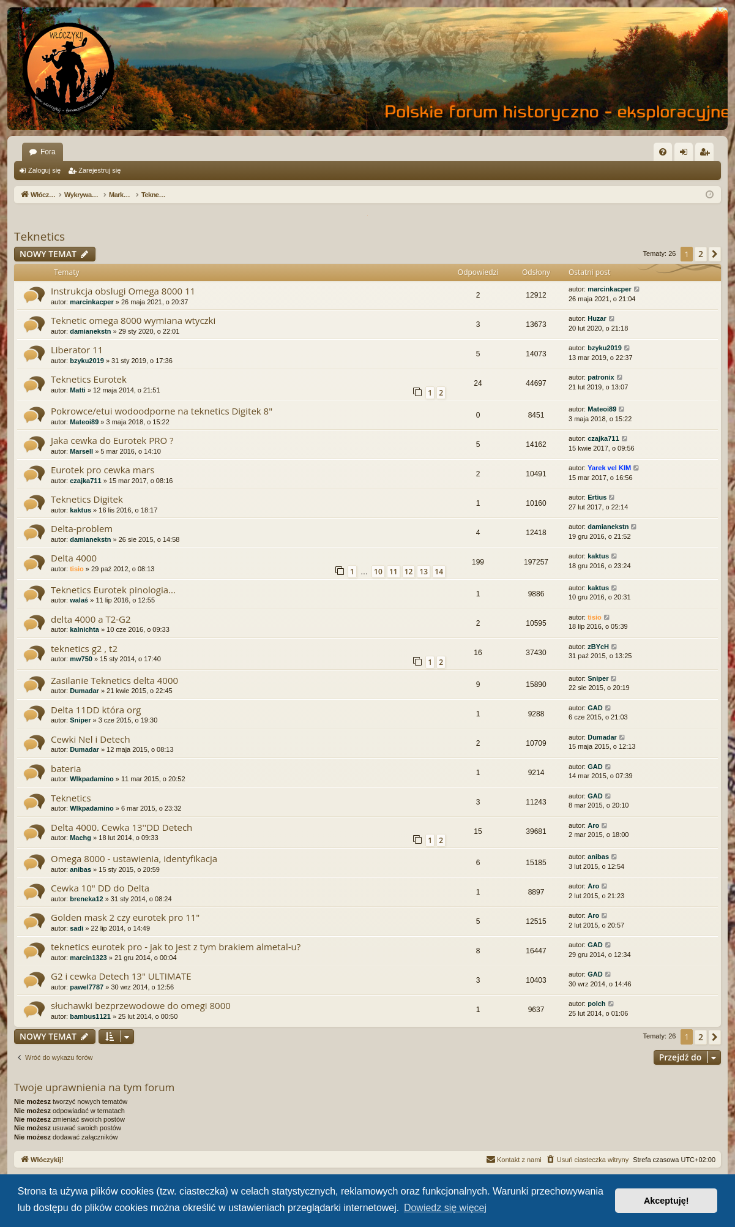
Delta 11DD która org (96, 710)
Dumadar (84, 690)
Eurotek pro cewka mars (102, 469)
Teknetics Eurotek (89, 379)
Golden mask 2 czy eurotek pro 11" (125, 917)
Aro (593, 825)
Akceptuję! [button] (666, 1201)
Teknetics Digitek (87, 499)
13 (423, 571)
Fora (48, 152)
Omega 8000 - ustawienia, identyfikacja (134, 858)
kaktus (80, 510)
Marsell (81, 451)
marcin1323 (88, 957)
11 (393, 571)
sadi (76, 928)
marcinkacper (92, 302)
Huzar (597, 318)
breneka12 (86, 898)
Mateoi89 (84, 422)
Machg (80, 837)
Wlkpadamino (92, 778)
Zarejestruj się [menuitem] (707, 154)
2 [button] (700, 254)
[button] (715, 254)
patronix (601, 377)
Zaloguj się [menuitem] (686, 154)
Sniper (598, 678)
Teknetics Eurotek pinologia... (113, 589)
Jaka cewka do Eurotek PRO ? (112, 440)
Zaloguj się (44, 170)
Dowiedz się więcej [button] (445, 1208)
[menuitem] (663, 152)
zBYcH (598, 646)
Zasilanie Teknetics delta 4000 (114, 680)
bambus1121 (90, 1016)
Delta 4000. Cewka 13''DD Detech (121, 827)
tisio (77, 568)
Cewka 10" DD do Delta (100, 888)
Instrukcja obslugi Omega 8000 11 (123, 291)
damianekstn (90, 331)
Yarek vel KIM (609, 467)
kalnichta (84, 629)
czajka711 (603, 438)
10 (378, 571)
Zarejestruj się (99, 170)
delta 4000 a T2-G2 (91, 619)
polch (596, 1003)
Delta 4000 (74, 558)
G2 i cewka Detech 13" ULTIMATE (121, 976)
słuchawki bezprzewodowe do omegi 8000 (141, 1005)
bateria (66, 768)
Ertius (597, 497)
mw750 (81, 658)
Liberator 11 (77, 349)
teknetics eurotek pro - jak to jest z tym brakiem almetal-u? (175, 946)
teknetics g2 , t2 (84, 648)
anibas (80, 869)
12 (409, 571)
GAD (595, 707)
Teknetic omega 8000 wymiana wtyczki (133, 320)
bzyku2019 (87, 360)
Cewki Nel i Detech (90, 739)
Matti (78, 390)
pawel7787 (86, 987)
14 (439, 571)
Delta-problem (82, 528)
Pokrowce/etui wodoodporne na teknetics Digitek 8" (161, 411)
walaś (79, 600)
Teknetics (39, 236)
